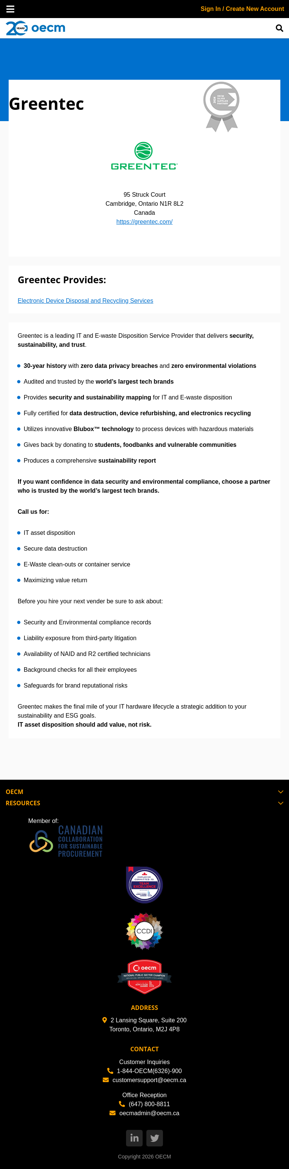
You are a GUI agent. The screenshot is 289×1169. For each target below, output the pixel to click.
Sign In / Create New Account (242, 9)
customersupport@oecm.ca (144, 1080)
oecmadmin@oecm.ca (144, 1113)
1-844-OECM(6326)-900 (144, 1071)
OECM (163, 1157)
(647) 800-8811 (144, 1104)
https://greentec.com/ (144, 222)
